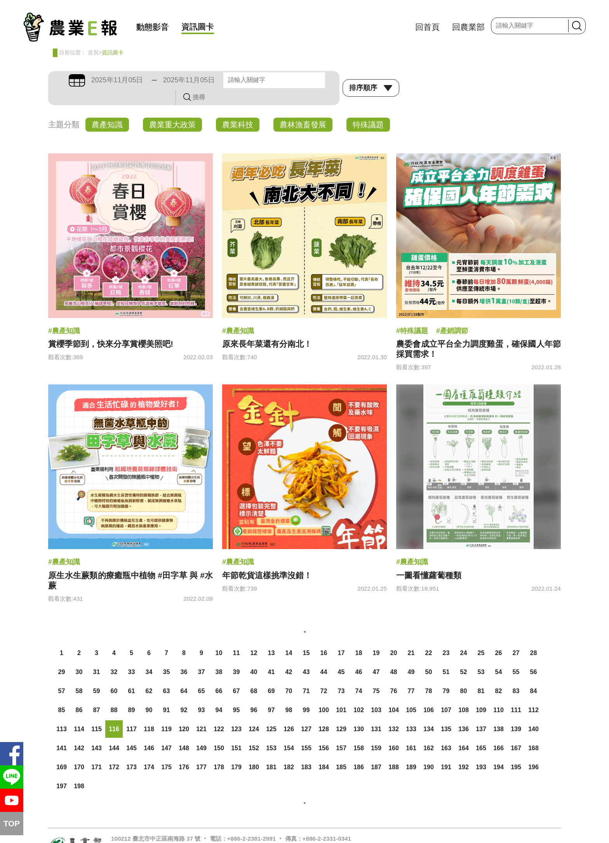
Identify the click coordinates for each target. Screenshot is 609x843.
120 (184, 713)
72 (323, 675)
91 (166, 694)
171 (96, 751)
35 (166, 656)
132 (393, 713)
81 (481, 675)
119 (166, 713)
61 (131, 675)
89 (131, 694)
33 (131, 656)
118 (149, 713)
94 (219, 694)
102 (358, 694)
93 (201, 694)
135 (446, 713)
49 (411, 656)
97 (271, 694)
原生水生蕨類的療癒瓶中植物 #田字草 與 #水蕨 (130, 564)
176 (184, 751)
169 (61, 751)
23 (446, 637)
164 (463, 732)
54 (498, 656)
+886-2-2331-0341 (327, 823)
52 (463, 656)
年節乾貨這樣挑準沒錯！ (267, 559)
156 (323, 732)
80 (463, 675)
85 (61, 694)
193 (481, 751)
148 (184, 732)
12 (254, 637)
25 (481, 637)
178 (219, 751)
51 (446, 656)
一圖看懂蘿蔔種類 (428, 559)
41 (271, 656)
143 (96, 732)
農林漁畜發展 (303, 109)
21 (411, 637)
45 (341, 656)
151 (236, 732)
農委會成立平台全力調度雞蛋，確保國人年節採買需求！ (478, 333)
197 (61, 770)
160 (393, 732)
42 (288, 656)
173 (131, 751)
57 (61, 675)
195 (516, 751)
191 (446, 751)
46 (358, 656)
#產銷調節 (452, 315)
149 (201, 732)
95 (236, 694)
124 (254, 713)
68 (254, 675)
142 (79, 732)
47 (376, 656)
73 (341, 675)
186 (358, 751)
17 (341, 637)
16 (323, 637)
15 (306, 637)
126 (289, 713)
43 (306, 656)
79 (446, 675)
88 (114, 694)
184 (323, 751)
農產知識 (107, 109)
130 (358, 713)
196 (533, 751)
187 (376, 751)
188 (393, 751)
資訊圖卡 (197, 26)
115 (96, 713)
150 (219, 732)
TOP (11, 823)
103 (376, 694)
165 (481, 732)
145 (131, 732)
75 (376, 675)
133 (411, 713)
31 (96, 656)
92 (184, 694)
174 (149, 751)
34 (149, 656)
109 (481, 694)
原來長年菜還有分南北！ (267, 328)
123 (236, 713)
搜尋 (327, 80)
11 (236, 637)
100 (323, 694)
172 (114, 751)
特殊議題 (368, 109)
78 (428, 675)
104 (393, 694)
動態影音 (152, 27)
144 (114, 732)
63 (166, 675)
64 (184, 675)
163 (446, 732)
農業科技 (237, 109)
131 (376, 713)
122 (219, 713)
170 (79, 751)
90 (149, 694)
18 (358, 637)
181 (271, 751)
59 (96, 675)
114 (79, 713)
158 (358, 732)
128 (323, 713)
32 (114, 656)
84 (533, 675)
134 (428, 713)
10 (219, 637)
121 (201, 713)
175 (166, 751)
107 (446, 694)
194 (498, 751)
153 (271, 732)
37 (201, 656)
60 (114, 675)
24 (463, 637)
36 (184, 656)
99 (306, 694)
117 (131, 713)
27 (516, 637)
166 (498, 732)
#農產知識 (64, 315)
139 (516, 713)
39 (236, 656)
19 (376, 637)
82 (498, 675)
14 (288, 637)
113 (61, 713)
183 (306, 751)
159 (376, 732)
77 (411, 675)
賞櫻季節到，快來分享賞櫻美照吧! (110, 328)
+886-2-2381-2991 (251, 823)
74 (358, 675)
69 (271, 675)
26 (498, 637)
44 (323, 656)
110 (498, 694)
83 (516, 675)
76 (393, 675)
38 (219, 656)
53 (481, 656)
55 (516, 656)
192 (463, 751)
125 (271, 713)
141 (61, 732)
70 (288, 675)
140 (533, 713)
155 (306, 732)
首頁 (93, 52)
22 (428, 637)
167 (516, 732)
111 (516, 694)
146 (149, 732)
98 (288, 694)
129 (341, 713)
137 (481, 713)
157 (341, 732)
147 (166, 732)
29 (61, 656)
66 (219, 675)
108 (463, 694)
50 (428, 656)
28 (533, 637)
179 (236, 751)
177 (201, 751)
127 (306, 713)
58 (79, 675)
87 (96, 694)
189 (411, 751)
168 (533, 732)
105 (411, 694)
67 (236, 675)
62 (149, 675)
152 (254, 732)
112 (533, 694)
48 (393, 656)
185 (341, 751)
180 (254, 751)
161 (411, 732)
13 (271, 637)
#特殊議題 (412, 315)
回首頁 (427, 27)
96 (254, 694)
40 (254, 656)
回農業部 (468, 27)
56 (533, 656)
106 (428, 694)
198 (79, 770)
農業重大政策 (172, 109)
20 (393, 637)
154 (289, 732)
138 (498, 713)
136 (463, 713)
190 (428, 751)
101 (341, 694)
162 (428, 732)
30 (79, 656)
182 (289, 751)
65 (201, 675)
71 (306, 675)
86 (79, 694)
